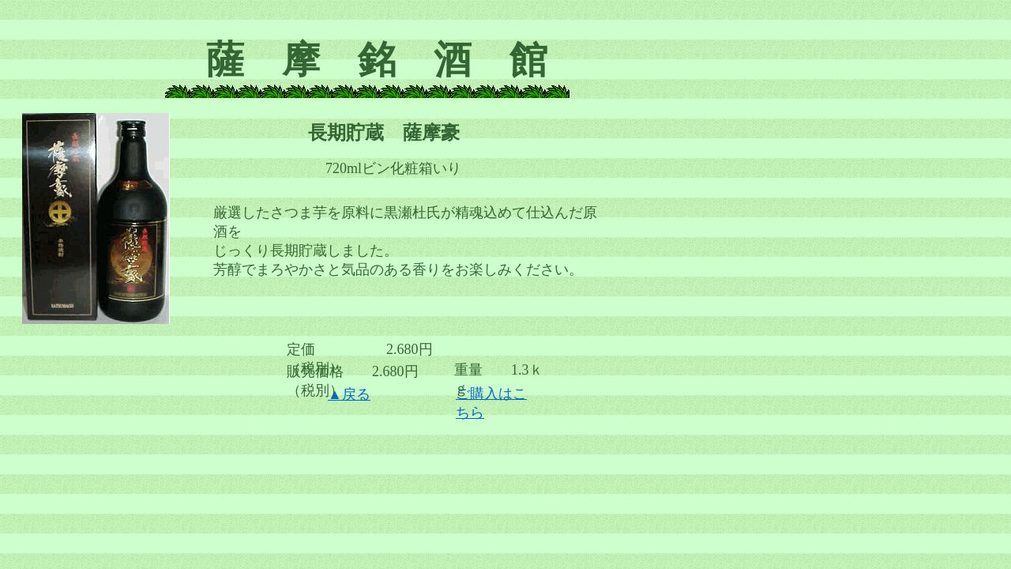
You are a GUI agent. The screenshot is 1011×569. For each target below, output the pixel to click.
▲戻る (349, 394)
